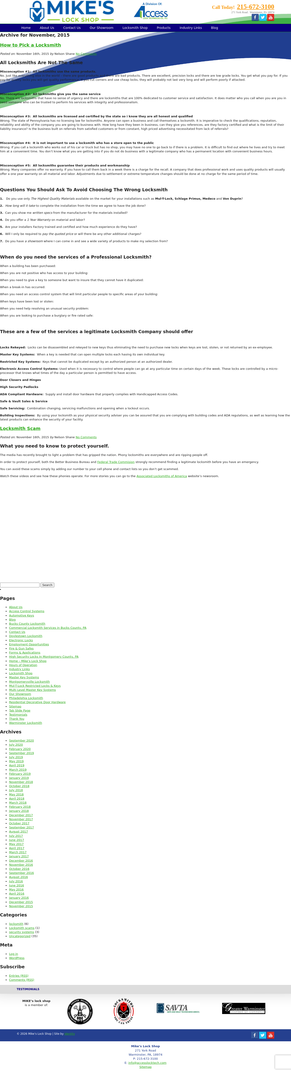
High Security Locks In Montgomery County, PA (43, 656)
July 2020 (16, 744)
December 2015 (21, 902)
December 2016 (21, 860)
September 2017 (21, 827)
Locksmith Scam (20, 428)
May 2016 (16, 889)
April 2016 (16, 893)
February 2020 (20, 749)
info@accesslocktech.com (147, 1062)
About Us (47, 28)
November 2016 (21, 864)
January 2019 (19, 778)
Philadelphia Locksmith (26, 698)
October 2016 (19, 869)
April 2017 (16, 848)
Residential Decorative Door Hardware (37, 702)
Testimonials (18, 714)
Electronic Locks (21, 640)
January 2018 (19, 811)
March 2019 (18, 769)
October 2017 (19, 823)
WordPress (17, 958)
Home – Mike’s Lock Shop (28, 661)
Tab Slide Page (19, 710)
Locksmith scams (21, 928)
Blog (214, 28)
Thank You (16, 718)
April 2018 (16, 798)
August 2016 (18, 877)
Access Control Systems (26, 611)
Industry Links (191, 28)
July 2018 (16, 790)
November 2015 (21, 906)
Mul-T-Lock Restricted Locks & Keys (35, 685)
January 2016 (19, 897)
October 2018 (19, 786)
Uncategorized (19, 936)
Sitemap (15, 706)
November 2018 (21, 782)
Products (164, 28)
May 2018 (16, 794)
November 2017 (21, 819)
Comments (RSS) (21, 979)
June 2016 (16, 885)
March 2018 (18, 802)
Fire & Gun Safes (21, 648)
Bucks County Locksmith (27, 623)
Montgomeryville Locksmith (29, 681)
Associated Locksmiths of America (161, 476)
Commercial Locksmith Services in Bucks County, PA (47, 627)
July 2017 (16, 836)
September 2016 (21, 873)
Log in (13, 954)
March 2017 (18, 852)
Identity (70, 1033)
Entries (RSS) (18, 975)
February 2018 (20, 806)
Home (26, 28)
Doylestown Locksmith (25, 636)
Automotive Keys (21, 615)
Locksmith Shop (135, 28)
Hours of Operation (23, 665)
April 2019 (16, 765)
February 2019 (20, 773)
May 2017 (16, 844)
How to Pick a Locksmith (30, 45)
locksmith (16, 924)
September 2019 (21, 753)
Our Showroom (101, 28)
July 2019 (16, 757)
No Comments (86, 53)
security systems (21, 932)
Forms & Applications (24, 652)
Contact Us (71, 28)
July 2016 (16, 881)
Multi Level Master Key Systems (32, 690)
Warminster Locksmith (25, 723)
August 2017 (18, 831)
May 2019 (16, 761)
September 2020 (21, 740)
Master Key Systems (24, 677)
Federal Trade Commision (116, 462)
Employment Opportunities (29, 644)
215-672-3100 (255, 6)
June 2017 (16, 840)
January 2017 (19, 856)
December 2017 (21, 815)
